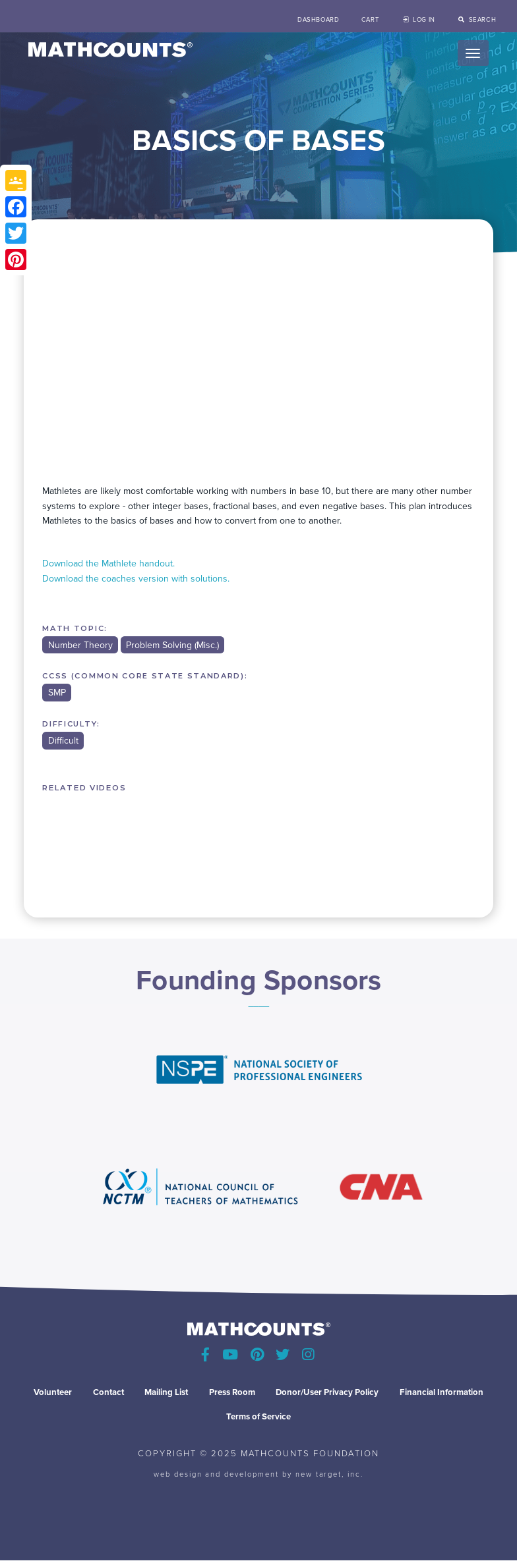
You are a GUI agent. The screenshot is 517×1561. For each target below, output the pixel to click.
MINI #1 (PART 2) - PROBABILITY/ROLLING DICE (83, 839)
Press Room (232, 1392)
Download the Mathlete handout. (108, 563)
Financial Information (441, 1392)
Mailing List (166, 1392)
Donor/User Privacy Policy (327, 1392)
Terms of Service (258, 1416)
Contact (108, 1392)
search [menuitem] (482, 19)
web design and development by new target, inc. (258, 1474)
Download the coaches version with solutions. (135, 579)
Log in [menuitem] (424, 19)
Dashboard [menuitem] (318, 19)
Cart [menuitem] (370, 19)
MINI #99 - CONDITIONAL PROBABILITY (258, 839)
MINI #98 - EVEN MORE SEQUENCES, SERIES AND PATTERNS (171, 839)
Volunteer (53, 1392)
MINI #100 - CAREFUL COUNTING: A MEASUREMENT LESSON (346, 839)
